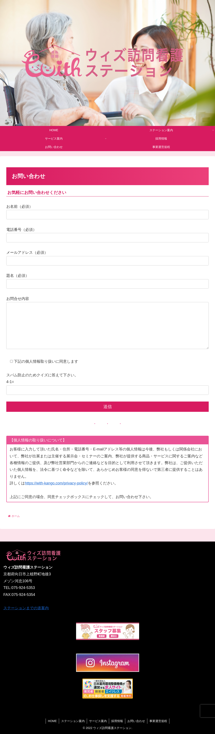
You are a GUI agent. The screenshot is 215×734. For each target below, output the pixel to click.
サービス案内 (98, 721)
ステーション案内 (73, 721)
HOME (52, 721)
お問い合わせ (136, 721)
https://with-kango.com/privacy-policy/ (56, 491)
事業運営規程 (158, 721)
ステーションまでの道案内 (26, 608)
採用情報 (117, 721)
